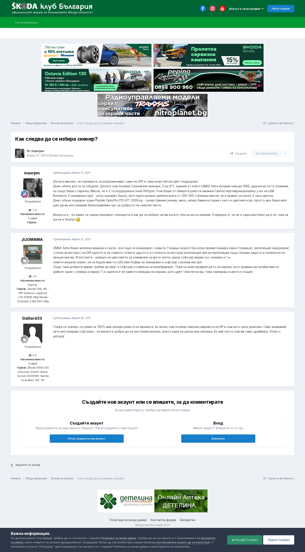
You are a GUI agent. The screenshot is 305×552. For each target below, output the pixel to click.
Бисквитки (187, 520)
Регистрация (281, 8)
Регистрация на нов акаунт (87, 438)
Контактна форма (163, 520)
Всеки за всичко (61, 155)
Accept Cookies (245, 540)
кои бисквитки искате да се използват (183, 542)
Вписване (218, 438)
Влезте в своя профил (246, 8)
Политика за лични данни (128, 520)
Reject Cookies (279, 540)
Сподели (239, 153)
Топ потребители (26, 22)
